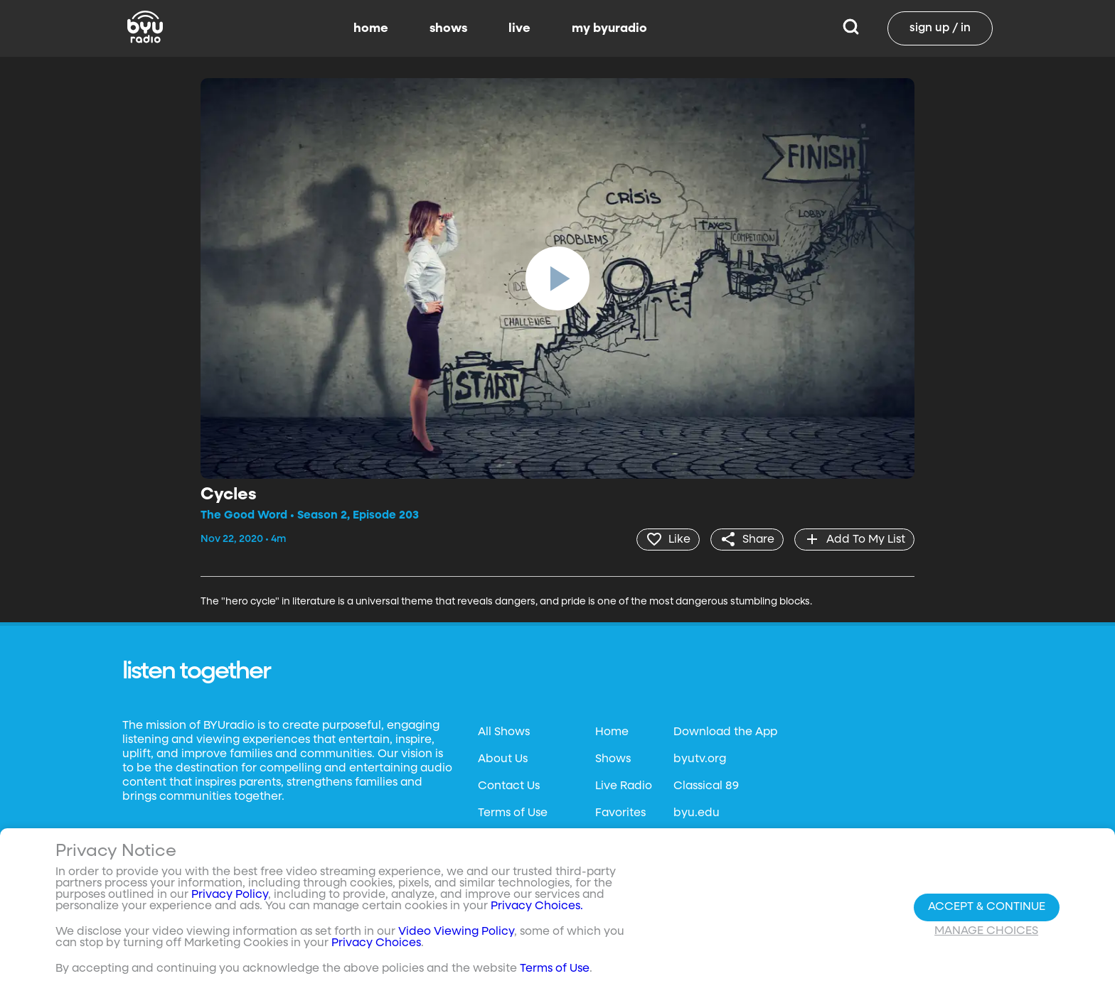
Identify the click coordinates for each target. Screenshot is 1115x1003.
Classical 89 (706, 786)
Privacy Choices (376, 943)
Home (612, 732)
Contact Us (509, 786)
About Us (503, 759)
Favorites (620, 813)
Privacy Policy (229, 895)
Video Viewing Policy (456, 932)
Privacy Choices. (537, 906)
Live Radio (623, 786)
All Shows (504, 732)
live (519, 28)
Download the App (725, 732)
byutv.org (699, 759)
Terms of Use (513, 813)
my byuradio (609, 28)
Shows (613, 759)
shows (448, 28)
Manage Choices (986, 931)
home (370, 28)
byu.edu (696, 813)
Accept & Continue (986, 907)
